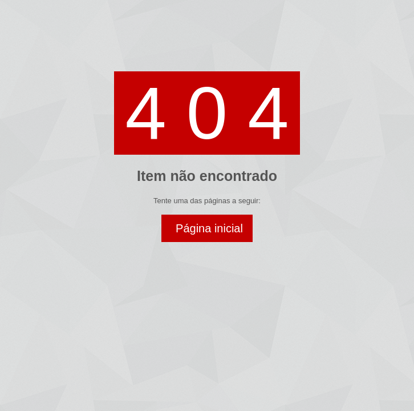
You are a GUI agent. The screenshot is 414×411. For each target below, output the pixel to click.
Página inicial (209, 228)
